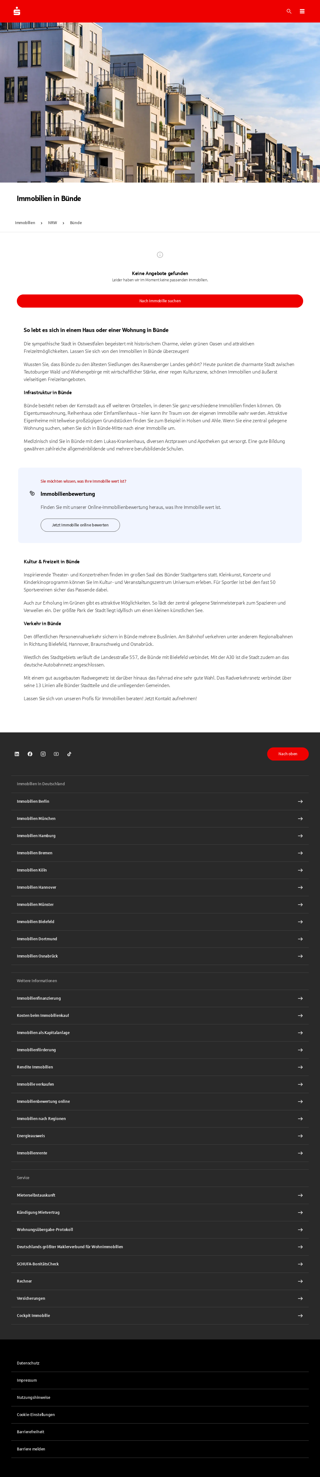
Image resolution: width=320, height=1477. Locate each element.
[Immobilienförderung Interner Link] (160, 1050)
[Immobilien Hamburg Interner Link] (160, 835)
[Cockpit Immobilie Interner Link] (160, 1315)
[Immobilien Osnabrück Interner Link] (160, 956)
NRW (52, 223)
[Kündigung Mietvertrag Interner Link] (160, 1212)
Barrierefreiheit (30, 1432)
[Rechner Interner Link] (160, 1281)
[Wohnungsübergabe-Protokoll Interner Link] (160, 1229)
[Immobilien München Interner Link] (160, 818)
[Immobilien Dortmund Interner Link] (160, 939)
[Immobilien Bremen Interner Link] (160, 853)
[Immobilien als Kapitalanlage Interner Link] (160, 1032)
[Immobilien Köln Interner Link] (160, 870)
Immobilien (25, 223)
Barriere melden (31, 1449)
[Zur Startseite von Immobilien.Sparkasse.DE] (16, 11)
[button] (302, 11)
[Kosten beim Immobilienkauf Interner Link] (160, 1015)
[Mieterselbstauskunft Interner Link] (160, 1195)
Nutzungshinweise (33, 1397)
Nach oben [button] (288, 754)
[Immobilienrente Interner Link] (160, 1153)
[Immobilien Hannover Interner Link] (160, 887)
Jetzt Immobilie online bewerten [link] (80, 525)
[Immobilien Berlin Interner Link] (160, 801)
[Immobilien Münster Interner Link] (160, 904)
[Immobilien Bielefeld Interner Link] (160, 921)
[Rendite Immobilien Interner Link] (160, 1067)
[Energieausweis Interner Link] (160, 1136)
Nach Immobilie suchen (160, 301)
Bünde (76, 223)
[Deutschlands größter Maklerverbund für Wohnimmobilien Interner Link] (160, 1246)
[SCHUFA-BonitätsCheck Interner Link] (160, 1264)
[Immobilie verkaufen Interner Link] (160, 1084)
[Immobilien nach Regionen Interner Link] (160, 1118)
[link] (16, 754)
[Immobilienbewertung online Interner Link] (160, 1101)
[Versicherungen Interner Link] (160, 1298)
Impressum (27, 1380)
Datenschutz (28, 1363)
